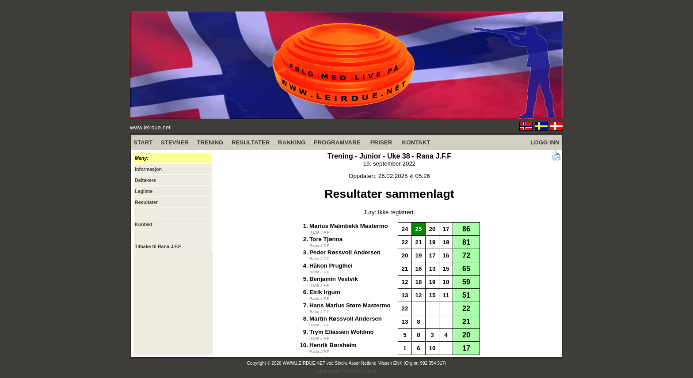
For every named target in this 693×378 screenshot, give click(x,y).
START (142, 142)
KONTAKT (416, 142)
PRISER (381, 142)
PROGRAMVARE (337, 142)
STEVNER (175, 142)
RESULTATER (251, 142)
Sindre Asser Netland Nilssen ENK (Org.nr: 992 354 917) (390, 363)
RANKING (291, 142)
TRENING (210, 142)
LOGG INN (545, 142)
